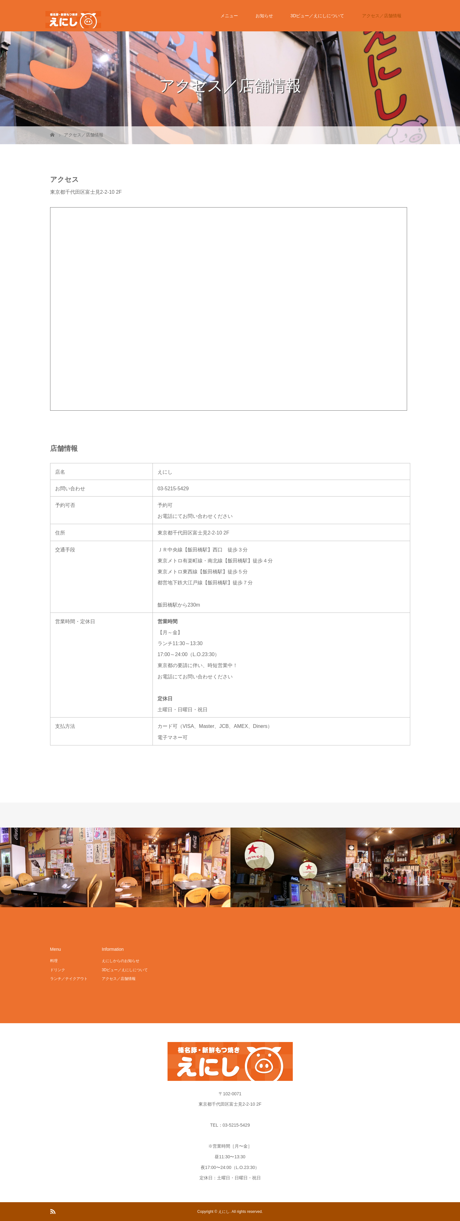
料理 (54, 961)
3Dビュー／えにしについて (317, 15)
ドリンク (57, 970)
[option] (57, 868)
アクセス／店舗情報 (381, 15)
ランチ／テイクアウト (69, 978)
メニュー (229, 15)
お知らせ (264, 15)
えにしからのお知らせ (120, 961)
